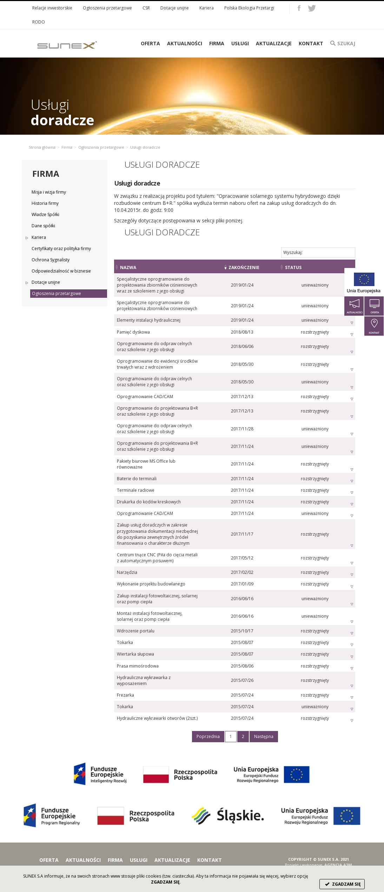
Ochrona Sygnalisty (50, 260)
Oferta (49, 842)
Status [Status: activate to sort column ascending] (310, 267)
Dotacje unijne (174, 8)
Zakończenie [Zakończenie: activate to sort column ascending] (268, 267)
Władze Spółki (45, 214)
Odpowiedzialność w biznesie (61, 271)
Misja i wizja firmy (49, 192)
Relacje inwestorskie (52, 8)
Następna (263, 719)
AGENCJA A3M (338, 846)
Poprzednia (208, 719)
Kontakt (311, 43)
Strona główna (42, 147)
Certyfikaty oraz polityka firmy (61, 248)
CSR (146, 8)
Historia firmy (45, 203)
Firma (216, 43)
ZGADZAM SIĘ (342, 884)
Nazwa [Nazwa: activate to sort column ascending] (128, 267)
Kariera (206, 8)
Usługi (240, 43)
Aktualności (184, 43)
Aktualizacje (274, 43)
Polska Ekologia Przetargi (249, 8)
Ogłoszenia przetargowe (107, 8)
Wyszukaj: (318, 252)
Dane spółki (43, 226)
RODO (38, 22)
